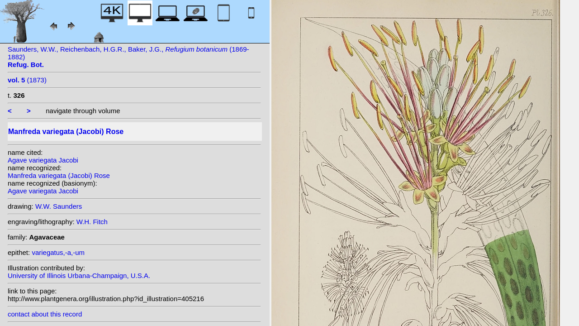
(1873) (27, 80)
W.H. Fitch (92, 221)
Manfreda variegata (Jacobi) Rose (59, 175)
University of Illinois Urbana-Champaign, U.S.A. (79, 275)
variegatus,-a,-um (58, 252)
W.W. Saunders (58, 206)
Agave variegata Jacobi (43, 160)
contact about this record (45, 314)
